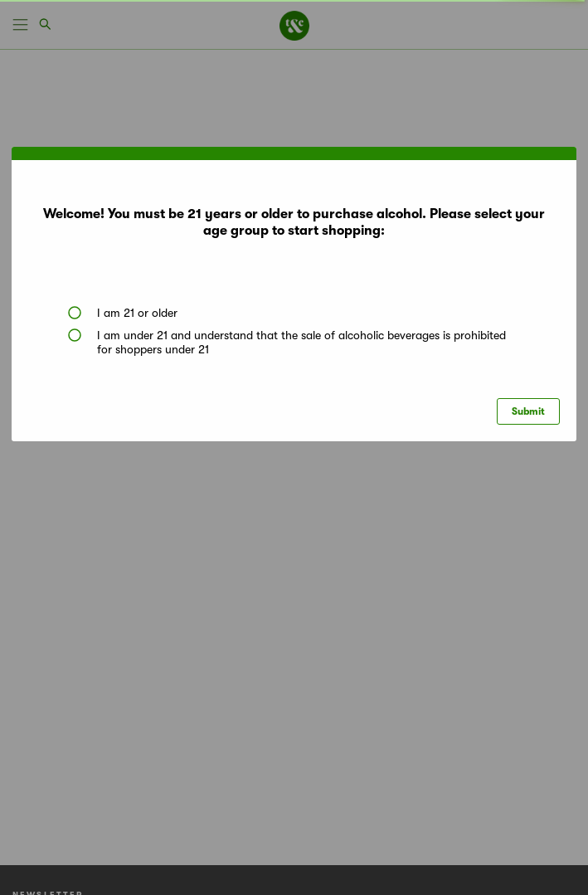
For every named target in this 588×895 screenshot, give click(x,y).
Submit (528, 411)
